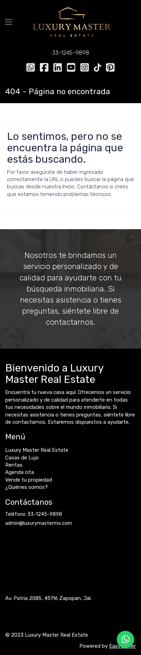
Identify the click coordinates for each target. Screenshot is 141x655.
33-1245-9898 (70, 53)
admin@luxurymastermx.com (38, 523)
